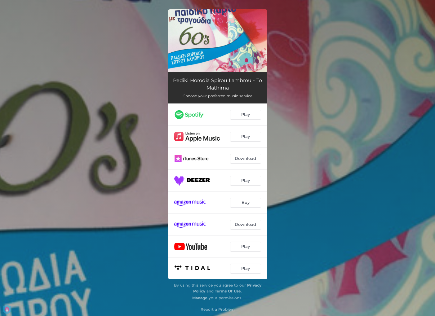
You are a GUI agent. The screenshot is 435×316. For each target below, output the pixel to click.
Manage (199, 298)
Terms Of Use (228, 291)
